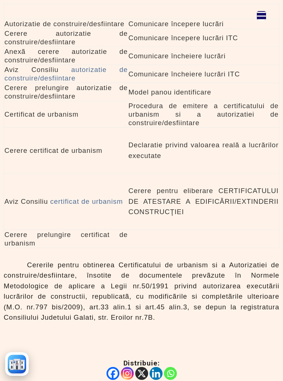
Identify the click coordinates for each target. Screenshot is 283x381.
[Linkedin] (156, 373)
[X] (141, 373)
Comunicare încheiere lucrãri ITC (184, 74)
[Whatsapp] (170, 373)
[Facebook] (112, 373)
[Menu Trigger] (261, 15)
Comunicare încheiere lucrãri (177, 56)
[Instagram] (127, 373)
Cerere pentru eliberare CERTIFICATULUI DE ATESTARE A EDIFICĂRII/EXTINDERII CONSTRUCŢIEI (204, 201)
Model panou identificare (170, 92)
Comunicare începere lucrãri (176, 24)
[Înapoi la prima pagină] (17, 364)
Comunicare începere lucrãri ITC (183, 38)
